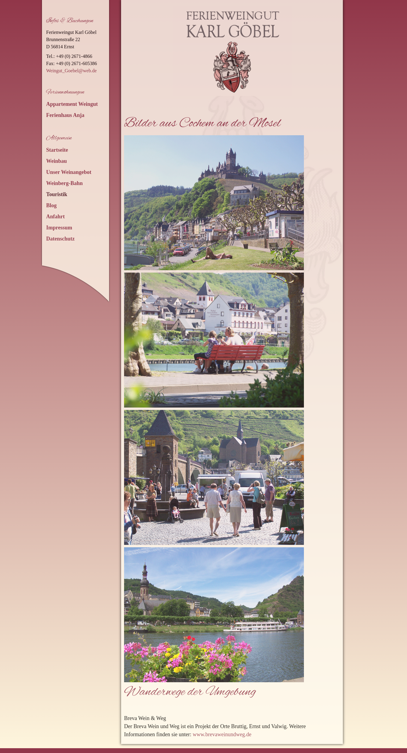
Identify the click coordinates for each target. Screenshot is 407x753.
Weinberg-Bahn (64, 183)
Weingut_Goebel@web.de (71, 70)
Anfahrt (55, 217)
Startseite (57, 150)
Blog (51, 205)
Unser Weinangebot (68, 172)
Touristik (56, 194)
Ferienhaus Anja (65, 115)
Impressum (59, 228)
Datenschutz (60, 239)
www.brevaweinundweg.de (222, 734)
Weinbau (56, 161)
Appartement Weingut (72, 104)
